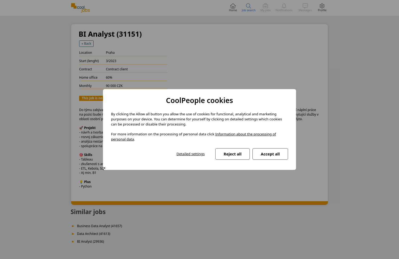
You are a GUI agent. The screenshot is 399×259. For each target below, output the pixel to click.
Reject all (232, 154)
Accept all (270, 154)
